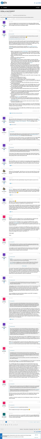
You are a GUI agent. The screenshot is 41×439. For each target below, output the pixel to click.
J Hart (2, 12)
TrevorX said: (12, 256)
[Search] (39, 8)
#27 (39, 169)
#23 (39, 117)
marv (4, 202)
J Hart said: (11, 131)
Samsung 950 (16, 222)
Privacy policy (31, 429)
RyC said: (11, 147)
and (13, 124)
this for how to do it (14, 99)
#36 (39, 323)
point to (19, 360)
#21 (39, 21)
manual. (30, 62)
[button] (2, 7)
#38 (39, 380)
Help (34, 429)
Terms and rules (26, 429)
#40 (39, 413)
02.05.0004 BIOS (25, 51)
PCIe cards (18, 58)
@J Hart (10, 189)
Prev (2, 18)
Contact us (21, 429)
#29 (39, 187)
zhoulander (4, 416)
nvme (10, 12)
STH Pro (2, 429)
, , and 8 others (16, 113)
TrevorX (4, 218)
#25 (39, 144)
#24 (39, 128)
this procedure (37, 389)
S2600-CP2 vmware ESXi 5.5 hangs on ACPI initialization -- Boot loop (24, 121)
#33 (39, 253)
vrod (4, 172)
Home (37, 429)
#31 (39, 215)
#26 (39, 159)
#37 (39, 347)
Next (14, 18)
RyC (4, 131)
